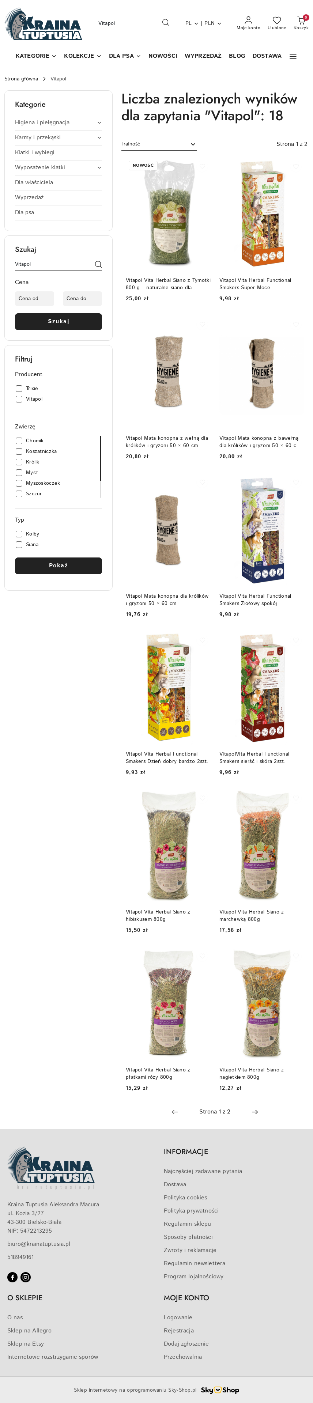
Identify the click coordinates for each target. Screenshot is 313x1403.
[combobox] (159, 144)
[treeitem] (58, 123)
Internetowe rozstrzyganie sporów (52, 1357)
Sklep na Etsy (25, 1344)
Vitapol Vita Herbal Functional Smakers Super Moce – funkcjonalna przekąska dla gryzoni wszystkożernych (261, 284)
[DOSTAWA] (267, 57)
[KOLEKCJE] (82, 57)
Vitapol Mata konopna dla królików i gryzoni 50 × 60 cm (167, 600)
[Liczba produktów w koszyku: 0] (301, 24)
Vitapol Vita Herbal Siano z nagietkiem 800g (251, 1073)
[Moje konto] (248, 24)
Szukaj (58, 321)
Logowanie (178, 1317)
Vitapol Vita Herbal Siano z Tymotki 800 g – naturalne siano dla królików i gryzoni (168, 284)
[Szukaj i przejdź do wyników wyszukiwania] (166, 23)
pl (192, 23)
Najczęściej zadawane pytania (203, 1171)
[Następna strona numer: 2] (254, 1112)
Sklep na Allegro (29, 1331)
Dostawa (175, 1184)
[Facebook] (12, 1277)
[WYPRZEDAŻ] (203, 57)
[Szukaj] (98, 265)
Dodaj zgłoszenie (186, 1344)
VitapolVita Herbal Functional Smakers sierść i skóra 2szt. (254, 757)
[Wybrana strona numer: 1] (214, 1112)
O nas (15, 1317)
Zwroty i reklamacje (190, 1250)
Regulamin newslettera (194, 1263)
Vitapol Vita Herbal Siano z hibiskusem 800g (158, 915)
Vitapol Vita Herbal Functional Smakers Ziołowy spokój (255, 600)
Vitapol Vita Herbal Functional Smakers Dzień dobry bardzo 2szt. (167, 757)
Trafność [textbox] (130, 144)
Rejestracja (179, 1331)
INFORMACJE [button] (186, 1151)
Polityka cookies (185, 1198)
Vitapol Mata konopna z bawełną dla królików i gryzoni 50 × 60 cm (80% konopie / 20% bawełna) (259, 442)
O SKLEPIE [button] (24, 1298)
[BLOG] (237, 57)
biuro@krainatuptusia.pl (38, 1244)
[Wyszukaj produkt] (133, 23)
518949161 (20, 1257)
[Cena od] (34, 298)
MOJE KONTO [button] (186, 1298)
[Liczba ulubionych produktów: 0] (277, 24)
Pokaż (58, 565)
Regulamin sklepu (187, 1224)
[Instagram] (25, 1277)
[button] (36, 57)
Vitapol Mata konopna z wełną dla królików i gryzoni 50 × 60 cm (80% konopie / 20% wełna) (167, 442)
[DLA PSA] (125, 57)
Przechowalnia (183, 1357)
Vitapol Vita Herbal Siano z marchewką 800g (251, 915)
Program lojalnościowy (193, 1276)
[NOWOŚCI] (162, 57)
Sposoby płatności (188, 1237)
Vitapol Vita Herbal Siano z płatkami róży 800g (158, 1073)
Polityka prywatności (191, 1211)
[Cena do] (82, 298)
